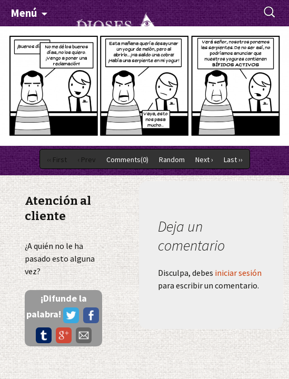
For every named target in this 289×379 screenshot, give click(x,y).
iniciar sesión (238, 272)
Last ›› (233, 159)
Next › (204, 159)
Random (172, 159)
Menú (24, 13)
